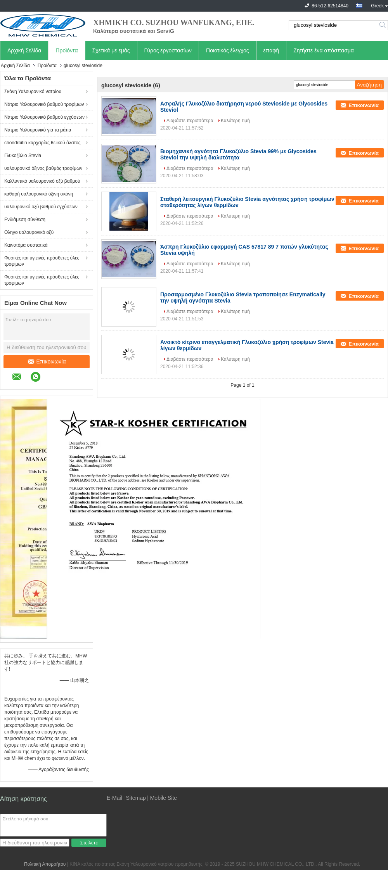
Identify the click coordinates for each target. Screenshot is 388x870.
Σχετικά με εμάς (111, 50)
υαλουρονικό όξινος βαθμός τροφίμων (43, 168)
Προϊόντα (66, 50)
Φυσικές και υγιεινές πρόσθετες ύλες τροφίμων (41, 261)
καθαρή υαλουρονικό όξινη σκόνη (38, 194)
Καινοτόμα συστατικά (26, 245)
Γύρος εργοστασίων (168, 50)
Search (383, 25)
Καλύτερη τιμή (235, 120)
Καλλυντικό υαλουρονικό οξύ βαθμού (42, 181)
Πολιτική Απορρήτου (45, 864)
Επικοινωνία (47, 361)
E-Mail (114, 798)
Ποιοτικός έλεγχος (227, 50)
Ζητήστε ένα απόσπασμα (323, 50)
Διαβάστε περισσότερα (189, 120)
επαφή (271, 50)
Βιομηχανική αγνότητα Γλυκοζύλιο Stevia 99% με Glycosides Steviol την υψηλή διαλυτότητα (238, 154)
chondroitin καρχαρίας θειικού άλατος (42, 142)
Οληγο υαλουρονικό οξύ (29, 232)
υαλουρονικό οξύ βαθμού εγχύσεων (41, 206)
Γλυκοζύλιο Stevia (22, 155)
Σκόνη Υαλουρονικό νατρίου (32, 91)
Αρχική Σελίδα (24, 50)
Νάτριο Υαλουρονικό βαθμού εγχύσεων (44, 117)
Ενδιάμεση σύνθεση (24, 219)
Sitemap (136, 798)
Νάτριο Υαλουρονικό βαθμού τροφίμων (44, 104)
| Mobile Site (162, 798)
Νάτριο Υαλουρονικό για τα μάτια (37, 130)
